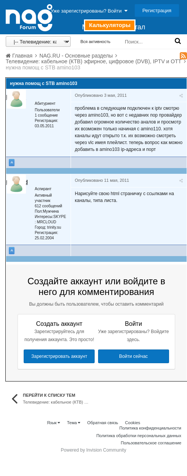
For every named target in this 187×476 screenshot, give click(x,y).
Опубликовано (101, 95)
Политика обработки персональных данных (138, 435)
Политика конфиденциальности (150, 428)
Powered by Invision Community (93, 450)
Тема (73, 422)
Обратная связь (102, 422)
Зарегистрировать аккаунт (59, 356)
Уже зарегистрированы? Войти (89, 11)
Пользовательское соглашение (151, 443)
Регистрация (156, 10)
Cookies (132, 422)
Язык (53, 422)
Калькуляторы (110, 25)
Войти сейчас (133, 356)
